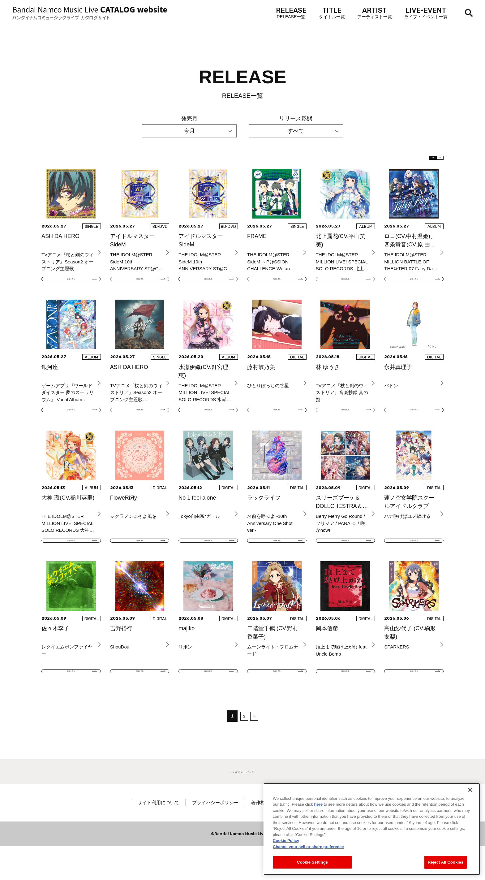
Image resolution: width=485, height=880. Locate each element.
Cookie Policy (286, 840)
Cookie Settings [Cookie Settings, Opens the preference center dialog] (312, 862)
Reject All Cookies (445, 862)
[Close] (470, 790)
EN (433, 161)
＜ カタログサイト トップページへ (242, 804)
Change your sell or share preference (308, 846)
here (318, 804)
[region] (372, 829)
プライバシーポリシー (235, 836)
